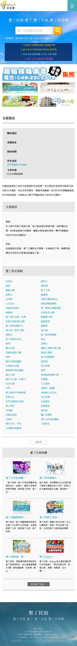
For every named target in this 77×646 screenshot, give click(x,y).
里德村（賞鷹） (48, 388)
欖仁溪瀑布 (46, 414)
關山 (43, 339)
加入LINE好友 (51, 638)
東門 (8, 343)
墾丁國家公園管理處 (51, 308)
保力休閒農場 (47, 357)
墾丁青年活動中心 (14, 325)
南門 (43, 370)
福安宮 (44, 410)
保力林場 (45, 365)
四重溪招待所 (12, 308)
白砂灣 (9, 299)
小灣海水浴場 (12, 365)
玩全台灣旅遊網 (35, 633)
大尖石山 (10, 303)
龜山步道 (10, 348)
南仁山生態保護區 (50, 419)
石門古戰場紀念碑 (14, 401)
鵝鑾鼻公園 (46, 317)
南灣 (8, 285)
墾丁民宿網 (44, 38)
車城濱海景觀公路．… (52, 374)
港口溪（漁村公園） (16, 330)
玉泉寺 (9, 419)
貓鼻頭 (9, 312)
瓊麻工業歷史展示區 (51, 348)
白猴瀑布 (45, 401)
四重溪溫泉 (11, 414)
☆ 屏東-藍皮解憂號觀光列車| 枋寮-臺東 (38, 54)
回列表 (38, 442)
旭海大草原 (46, 352)
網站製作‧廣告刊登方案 (45, 635)
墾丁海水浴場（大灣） (17, 317)
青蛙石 (9, 334)
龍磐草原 (45, 321)
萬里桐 (44, 285)
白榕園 (9, 410)
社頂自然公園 (47, 312)
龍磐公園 (10, 290)
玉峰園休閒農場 (13, 428)
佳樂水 (44, 343)
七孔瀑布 (45, 383)
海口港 (44, 330)
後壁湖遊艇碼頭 (48, 303)
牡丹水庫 (10, 383)
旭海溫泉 (45, 406)
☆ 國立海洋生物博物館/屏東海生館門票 (38, 49)
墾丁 (26, 38)
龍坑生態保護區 (13, 361)
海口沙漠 (10, 374)
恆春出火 (10, 397)
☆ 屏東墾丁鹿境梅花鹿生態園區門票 (38, 45)
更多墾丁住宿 (39, 584)
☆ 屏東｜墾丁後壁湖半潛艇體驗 (38, 58)
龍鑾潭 (44, 294)
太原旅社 (45, 423)
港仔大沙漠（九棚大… (17, 379)
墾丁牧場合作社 (13, 339)
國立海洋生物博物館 (16, 392)
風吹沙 (44, 281)
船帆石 (9, 294)
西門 (8, 357)
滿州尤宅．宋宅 (13, 423)
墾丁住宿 (34, 38)
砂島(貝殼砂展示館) (15, 321)
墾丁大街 (45, 290)
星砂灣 (44, 361)
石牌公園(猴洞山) (49, 299)
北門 (8, 388)
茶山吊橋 (45, 397)
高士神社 (10, 406)
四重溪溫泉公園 (13, 352)
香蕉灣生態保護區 (14, 370)
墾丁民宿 (8, 5)
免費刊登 (28, 635)
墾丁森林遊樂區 (48, 334)
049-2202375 (35, 638)
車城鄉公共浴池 (48, 392)
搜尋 (58, 30)
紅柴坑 (9, 281)
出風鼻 (44, 379)
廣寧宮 (44, 325)
